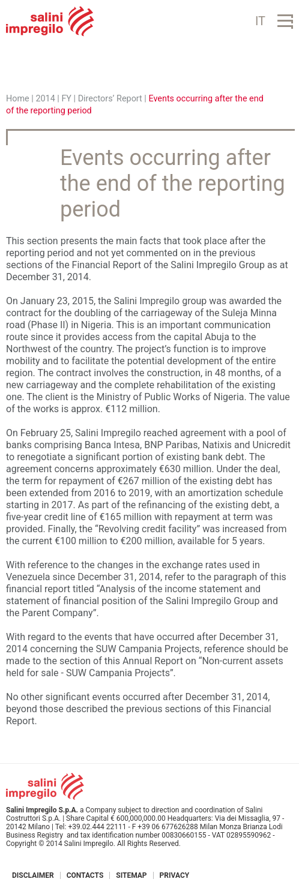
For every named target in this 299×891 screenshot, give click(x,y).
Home (17, 99)
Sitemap (131, 875)
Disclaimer (33, 875)
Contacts (85, 875)
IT (260, 21)
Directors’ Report (110, 99)
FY (66, 99)
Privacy (175, 875)
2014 (45, 99)
